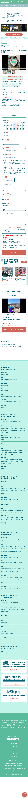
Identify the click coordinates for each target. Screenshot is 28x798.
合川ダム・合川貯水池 (11, 461)
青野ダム (16, 459)
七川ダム (19, 461)
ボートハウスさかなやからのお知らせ (9, 352)
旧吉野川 (8, 527)
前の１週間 (6, 122)
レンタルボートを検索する (14, 35)
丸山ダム (24, 594)
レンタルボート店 (5, 6)
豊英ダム (23, 434)
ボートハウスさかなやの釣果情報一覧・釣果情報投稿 (12, 349)
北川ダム (20, 606)
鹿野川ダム (3, 531)
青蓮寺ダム (22, 579)
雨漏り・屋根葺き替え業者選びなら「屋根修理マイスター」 (14, 785)
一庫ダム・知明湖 (9, 459)
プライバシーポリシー (11, 228)
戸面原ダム (12, 434)
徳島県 (11, 406)
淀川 (2, 586)
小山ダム (21, 432)
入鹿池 (2, 451)
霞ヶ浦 (8, 432)
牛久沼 (16, 432)
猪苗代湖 (7, 553)
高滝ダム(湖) (3, 436)
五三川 (2, 579)
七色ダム (7, 451)
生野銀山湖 (21, 457)
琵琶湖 (2, 457)
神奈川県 (16, 383)
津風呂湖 (3, 461)
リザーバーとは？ (14, 765)
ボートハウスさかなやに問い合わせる (14, 332)
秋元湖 (12, 426)
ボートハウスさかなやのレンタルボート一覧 (11, 347)
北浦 (12, 432)
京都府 (7, 400)
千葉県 (11, 383)
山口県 (7, 406)
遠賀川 (2, 476)
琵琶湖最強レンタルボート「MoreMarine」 (14, 788)
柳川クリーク (3, 606)
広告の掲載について (14, 720)
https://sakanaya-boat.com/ (13, 326)
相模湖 (17, 438)
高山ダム (21, 584)
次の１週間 (22, 122)
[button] (27, 277)
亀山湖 (9, 436)
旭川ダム (3, 527)
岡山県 (2, 406)
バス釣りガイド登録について (14, 705)
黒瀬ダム (15, 529)
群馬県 (7, 383)
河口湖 (20, 443)
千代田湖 (7, 443)
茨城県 (2, 383)
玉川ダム (9, 529)
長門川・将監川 (4, 565)
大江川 (7, 579)
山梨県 (12, 2)
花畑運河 (11, 565)
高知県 (20, 406)
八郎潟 (2, 426)
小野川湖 (7, 426)
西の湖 (7, 457)
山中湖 (16, 443)
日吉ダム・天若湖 (13, 457)
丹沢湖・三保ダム (4, 438)
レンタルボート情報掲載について (14, 690)
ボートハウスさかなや (7, 343)
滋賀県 (2, 400)
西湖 (12, 443)
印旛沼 (19, 436)
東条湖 (2, 459)
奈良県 (16, 400)
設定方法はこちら (12, 20)
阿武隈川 (3, 551)
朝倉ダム (3, 600)
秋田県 (2, 377)
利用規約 (20, 228)
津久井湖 (12, 438)
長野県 (7, 389)
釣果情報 (14, 6)
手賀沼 (24, 436)
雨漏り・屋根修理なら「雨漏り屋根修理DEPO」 (14, 786)
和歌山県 (21, 400)
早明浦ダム (9, 531)
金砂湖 (18, 527)
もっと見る (23, 263)
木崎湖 (2, 445)
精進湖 (2, 443)
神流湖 (2, 434)
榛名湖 (7, 434)
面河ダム (20, 529)
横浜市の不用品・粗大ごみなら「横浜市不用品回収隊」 (14, 783)
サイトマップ (14, 768)
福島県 (7, 377)
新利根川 (3, 432)
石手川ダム (3, 529)
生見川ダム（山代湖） (15, 594)
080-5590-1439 (10, 324)
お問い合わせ (14, 777)
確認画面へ (14, 254)
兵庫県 (11, 400)
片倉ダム (14, 436)
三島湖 (18, 434)
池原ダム (22, 459)
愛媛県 (16, 406)
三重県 (7, 394)
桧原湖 (17, 426)
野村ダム (14, 527)
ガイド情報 (21, 6)
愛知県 (2, 394)
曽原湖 (21, 426)
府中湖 (8, 596)
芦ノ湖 (21, 438)
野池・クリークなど (12, 606)
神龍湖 (8, 594)
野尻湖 (7, 445)
